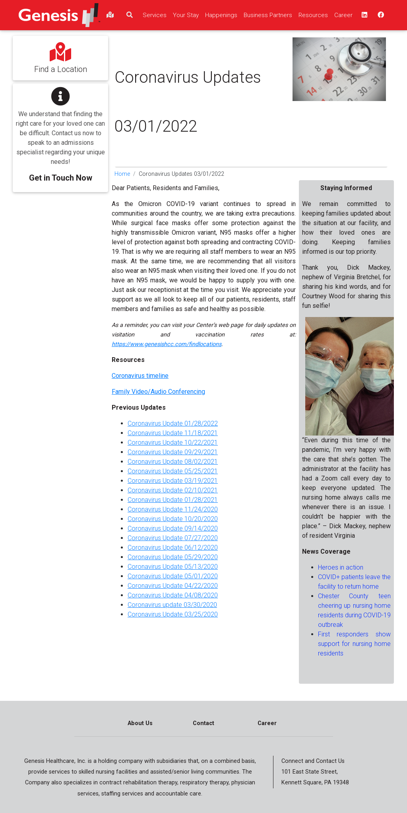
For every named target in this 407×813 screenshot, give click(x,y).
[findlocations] (110, 15)
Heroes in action (340, 567)
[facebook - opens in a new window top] (380, 15)
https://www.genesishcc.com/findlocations (166, 344)
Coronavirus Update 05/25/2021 (173, 471)
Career (267, 723)
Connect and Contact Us (313, 761)
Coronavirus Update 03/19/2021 (173, 480)
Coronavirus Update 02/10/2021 (173, 490)
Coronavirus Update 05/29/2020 (173, 557)
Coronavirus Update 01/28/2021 (173, 500)
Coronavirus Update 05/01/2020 (173, 576)
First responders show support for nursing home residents (354, 643)
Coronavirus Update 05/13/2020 (173, 566)
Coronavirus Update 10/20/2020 (173, 519)
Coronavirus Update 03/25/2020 (173, 614)
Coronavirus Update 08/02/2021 (173, 461)
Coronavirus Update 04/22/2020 (173, 585)
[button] (60, 132)
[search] (129, 15)
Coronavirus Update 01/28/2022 (173, 423)
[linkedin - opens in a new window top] (364, 15)
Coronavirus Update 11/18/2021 (173, 433)
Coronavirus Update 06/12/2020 (173, 547)
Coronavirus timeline (140, 375)
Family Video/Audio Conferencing (158, 391)
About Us (140, 723)
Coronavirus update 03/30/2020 (172, 605)
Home (122, 174)
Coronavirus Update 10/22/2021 (173, 442)
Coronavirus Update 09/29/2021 (173, 452)
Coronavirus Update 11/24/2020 (173, 509)
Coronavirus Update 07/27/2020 (173, 538)
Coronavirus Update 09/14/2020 (173, 528)
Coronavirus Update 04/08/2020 (173, 595)
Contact (203, 723)
